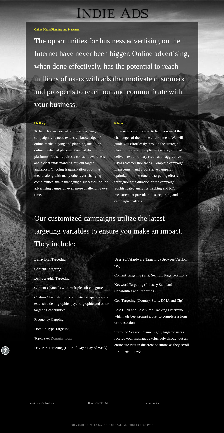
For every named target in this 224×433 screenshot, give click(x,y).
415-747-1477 (101, 403)
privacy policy (152, 403)
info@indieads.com (46, 403)
